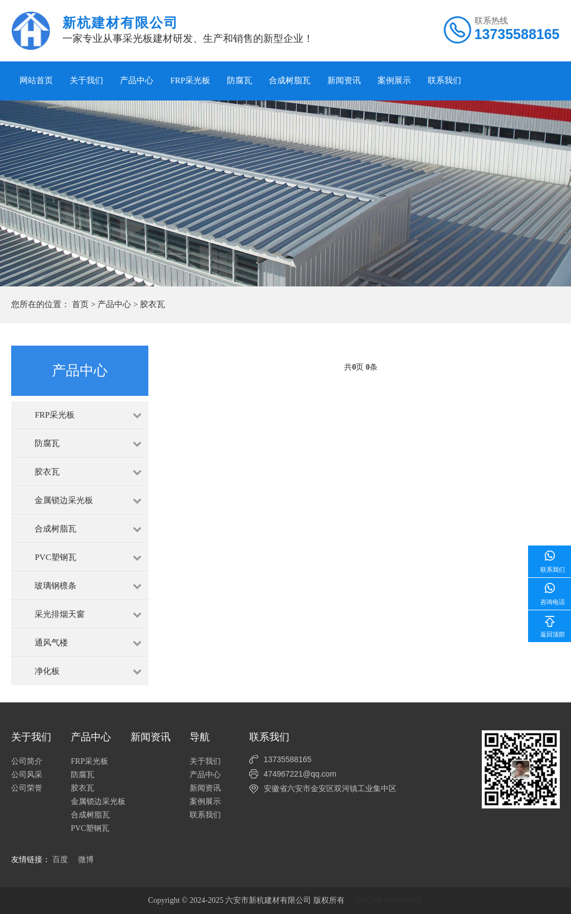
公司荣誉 (26, 788)
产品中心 (136, 80)
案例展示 (394, 80)
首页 (80, 304)
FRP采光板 (190, 80)
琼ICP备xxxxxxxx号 (389, 900)
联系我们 (444, 80)
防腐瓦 (239, 80)
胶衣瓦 (152, 304)
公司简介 (26, 761)
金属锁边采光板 (98, 801)
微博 (86, 859)
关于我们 (86, 80)
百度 (60, 859)
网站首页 (36, 80)
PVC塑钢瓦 (90, 828)
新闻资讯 (344, 80)
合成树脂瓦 (290, 80)
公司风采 (26, 775)
